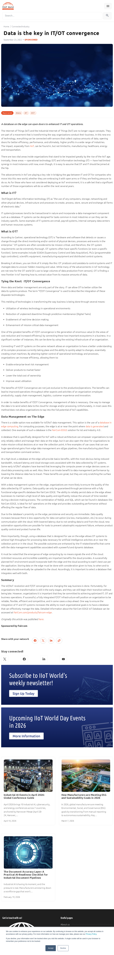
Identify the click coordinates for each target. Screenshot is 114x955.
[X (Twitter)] (4, 659)
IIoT (32, 146)
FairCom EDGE (59, 430)
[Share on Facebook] (35, 640)
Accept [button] (50, 948)
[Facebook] (24, 659)
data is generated (95, 426)
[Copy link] (59, 640)
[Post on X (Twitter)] (43, 640)
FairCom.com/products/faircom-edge (33, 612)
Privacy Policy (91, 934)
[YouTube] (63, 659)
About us (65, 924)
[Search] (52, 15)
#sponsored (7, 113)
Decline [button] (63, 948)
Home (6, 26)
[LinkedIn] (43, 659)
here (40, 619)
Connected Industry (20, 26)
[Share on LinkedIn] (51, 640)
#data (18, 113)
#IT (26, 113)
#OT (33, 113)
